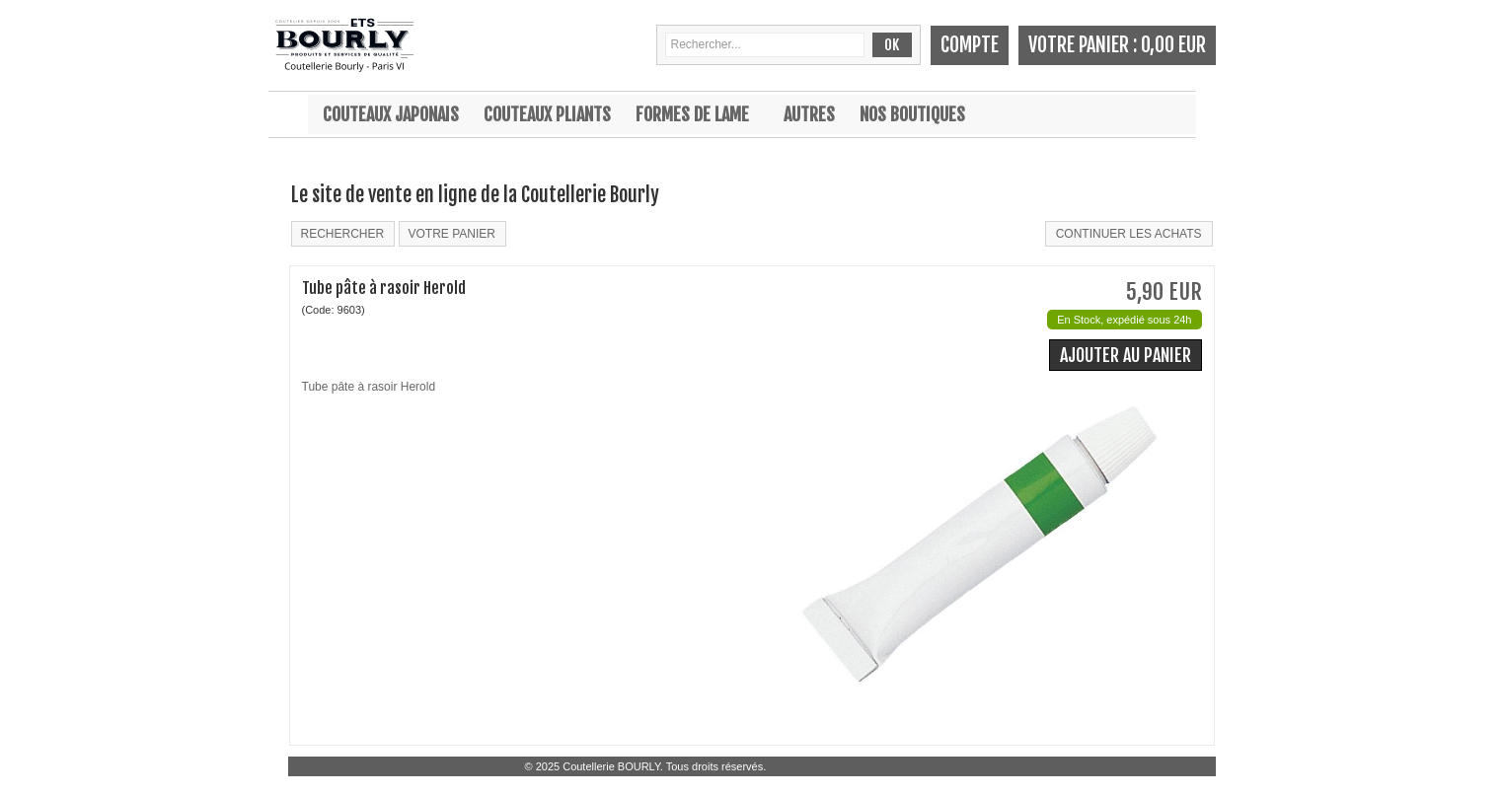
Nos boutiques (912, 114)
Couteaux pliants (547, 114)
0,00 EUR (1173, 45)
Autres (809, 114)
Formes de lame (692, 114)
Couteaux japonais (391, 114)
